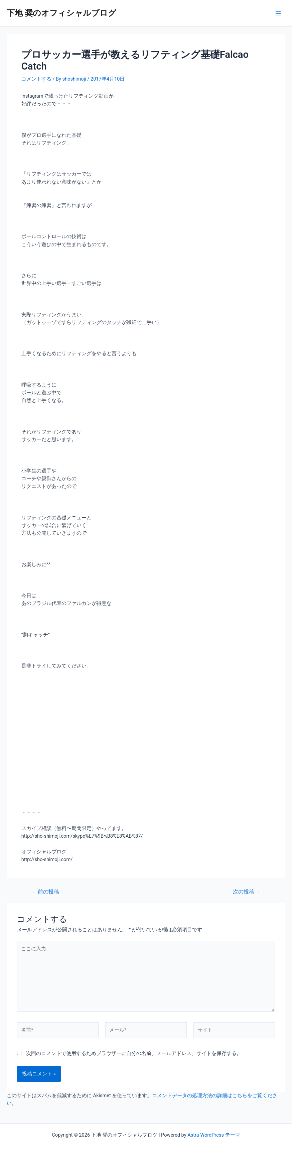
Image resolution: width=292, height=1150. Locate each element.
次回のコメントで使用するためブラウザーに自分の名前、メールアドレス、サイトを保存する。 (134, 1053)
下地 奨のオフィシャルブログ (61, 13)
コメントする (36, 79)
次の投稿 (247, 892)
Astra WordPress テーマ (213, 1135)
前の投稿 (45, 892)
